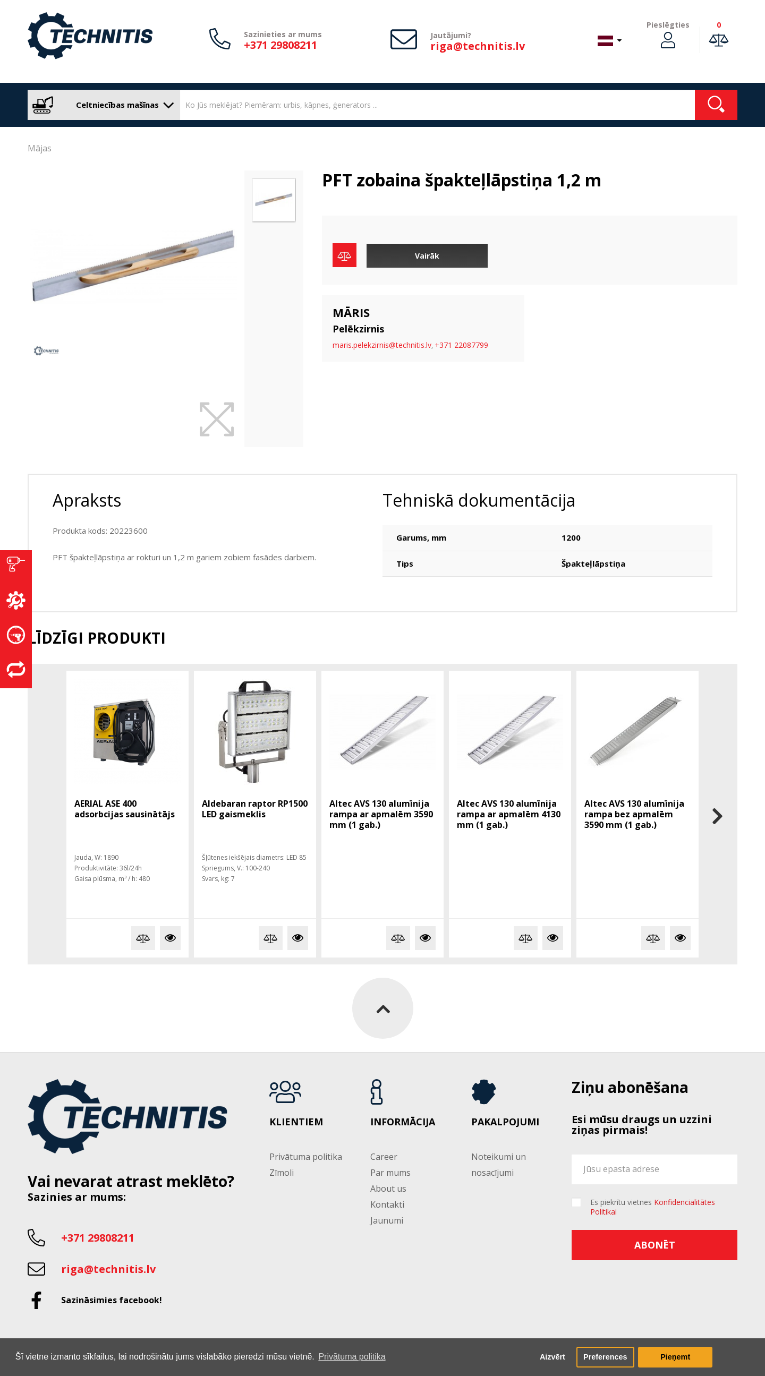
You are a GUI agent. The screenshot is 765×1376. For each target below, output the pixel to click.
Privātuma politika (305, 1157)
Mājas (40, 148)
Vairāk (427, 256)
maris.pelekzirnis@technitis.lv (382, 345)
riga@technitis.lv (477, 46)
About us (388, 1188)
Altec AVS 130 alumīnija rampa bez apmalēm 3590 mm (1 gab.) (634, 814)
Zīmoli (281, 1172)
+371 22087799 (461, 345)
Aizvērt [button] (552, 1357)
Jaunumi (386, 1220)
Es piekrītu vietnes (652, 1207)
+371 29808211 (280, 45)
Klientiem (296, 1122)
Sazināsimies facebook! (111, 1300)
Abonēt (654, 1244)
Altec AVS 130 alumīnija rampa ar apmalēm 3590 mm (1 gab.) (381, 814)
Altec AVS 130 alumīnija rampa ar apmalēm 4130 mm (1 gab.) (508, 814)
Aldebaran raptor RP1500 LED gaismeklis (255, 809)
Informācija (402, 1122)
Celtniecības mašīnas (101, 105)
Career (383, 1157)
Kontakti (387, 1204)
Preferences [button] (605, 1357)
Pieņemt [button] (675, 1357)
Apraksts (87, 500)
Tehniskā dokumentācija (478, 500)
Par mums (390, 1172)
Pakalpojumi (505, 1122)
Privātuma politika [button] (351, 1356)
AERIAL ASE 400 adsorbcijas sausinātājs (124, 809)
